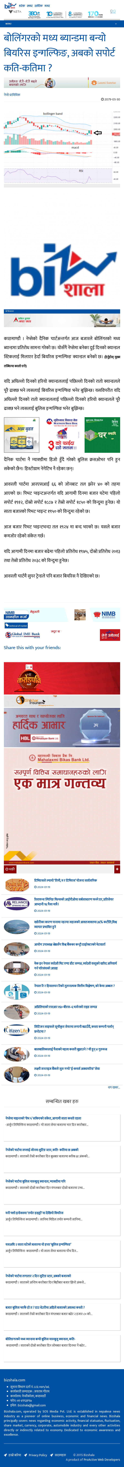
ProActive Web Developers (102, 1459)
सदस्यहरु (60, 1455)
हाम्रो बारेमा (15, 1455)
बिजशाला (9, 311)
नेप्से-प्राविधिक (12, 95)
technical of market (16, 626)
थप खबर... (114, 1087)
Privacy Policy (38, 1455)
